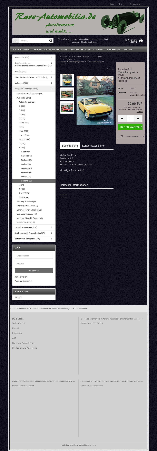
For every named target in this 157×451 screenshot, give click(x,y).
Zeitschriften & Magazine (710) (27, 239)
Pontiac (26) (26, 177)
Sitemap (18, 297)
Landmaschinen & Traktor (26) (29, 210)
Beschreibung (70, 145)
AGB (14, 338)
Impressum (17, 333)
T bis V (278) (24, 193)
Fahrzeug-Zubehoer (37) (27, 202)
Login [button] (122, 4)
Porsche (110, 69)
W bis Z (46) (24, 197)
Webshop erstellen (69, 445)
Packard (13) (26, 160)
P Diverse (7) (26, 156)
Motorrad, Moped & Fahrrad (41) (30, 218)
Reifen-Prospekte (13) (26, 222)
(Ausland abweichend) (138, 95)
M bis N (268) (24, 139)
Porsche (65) (26, 181)
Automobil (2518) (24, 98)
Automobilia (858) (21, 49)
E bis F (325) (24, 123)
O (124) (22, 143)
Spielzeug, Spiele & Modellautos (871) (30, 233)
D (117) (22, 118)
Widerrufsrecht (18, 323)
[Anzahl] (130, 118)
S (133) (22, 189)
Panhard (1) (26, 164)
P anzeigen (25, 152)
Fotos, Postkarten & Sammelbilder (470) (31, 77)
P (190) (22, 147)
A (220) (22, 106)
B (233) (22, 110)
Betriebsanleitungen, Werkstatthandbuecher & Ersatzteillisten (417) (68, 49)
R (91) (21, 185)
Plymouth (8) (26, 172)
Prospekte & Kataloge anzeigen (29, 94)
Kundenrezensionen (93, 145)
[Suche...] (15, 40)
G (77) (21, 127)
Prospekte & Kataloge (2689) (26, 89)
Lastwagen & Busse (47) (27, 214)
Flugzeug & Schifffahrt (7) (27, 206)
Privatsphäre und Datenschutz (24, 348)
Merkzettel (135, 4)
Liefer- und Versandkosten (23, 343)
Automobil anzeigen (27, 102)
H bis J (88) (23, 131)
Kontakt (15, 328)
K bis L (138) (24, 135)
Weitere (128, 49)
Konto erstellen (21, 277)
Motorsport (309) (21, 83)
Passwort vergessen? (23, 281)
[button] (112, 4)
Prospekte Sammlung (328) (26, 227)
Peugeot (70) (26, 168)
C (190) (22, 114)
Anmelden (34, 271)
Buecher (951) (113, 49)
